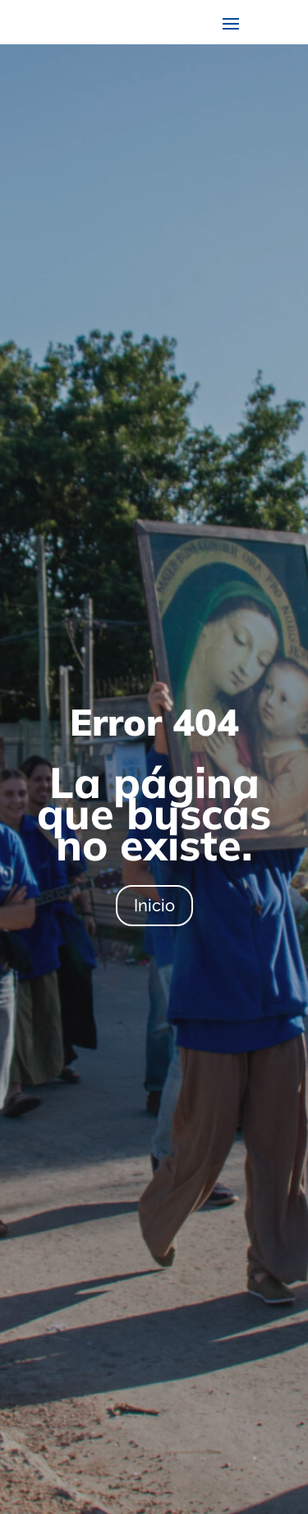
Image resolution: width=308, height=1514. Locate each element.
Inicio (154, 905)
